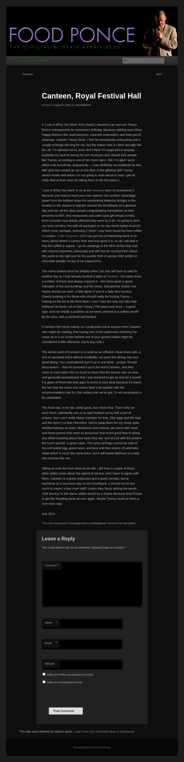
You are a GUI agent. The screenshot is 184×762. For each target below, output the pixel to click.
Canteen (113, 276)
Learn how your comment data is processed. (104, 731)
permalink (129, 523)
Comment (52, 566)
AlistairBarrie (83, 105)
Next (160, 74)
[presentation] (73, 695)
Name (51, 623)
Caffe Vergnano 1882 (72, 236)
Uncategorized (78, 523)
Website (49, 663)
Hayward (98, 190)
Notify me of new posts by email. (65, 682)
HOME (24, 60)
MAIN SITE (41, 60)
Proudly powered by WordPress (92, 747)
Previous (26, 74)
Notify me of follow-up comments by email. (70, 674)
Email (51, 643)
